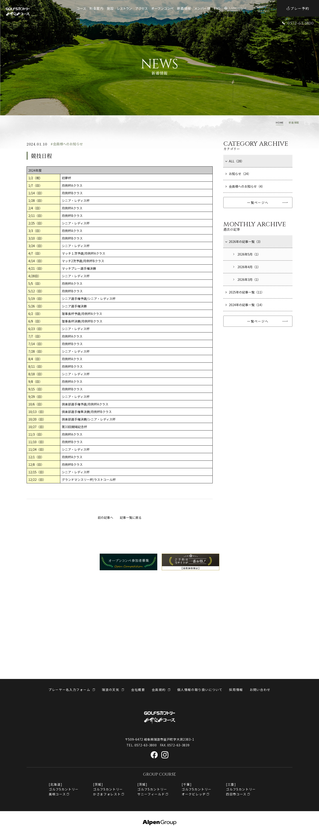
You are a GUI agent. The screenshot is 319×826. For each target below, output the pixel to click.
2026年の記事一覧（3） (244, 241)
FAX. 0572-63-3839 (175, 745)
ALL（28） (235, 161)
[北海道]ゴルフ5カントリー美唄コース (64, 789)
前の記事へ (105, 517)
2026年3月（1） (246, 279)
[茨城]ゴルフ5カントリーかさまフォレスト (108, 789)
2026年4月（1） (246, 267)
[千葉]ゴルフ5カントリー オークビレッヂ (197, 789)
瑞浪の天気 (110, 689)
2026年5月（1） (246, 254)
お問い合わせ (260, 689)
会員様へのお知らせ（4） (245, 186)
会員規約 (159, 689)
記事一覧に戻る (131, 517)
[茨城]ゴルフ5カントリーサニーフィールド (152, 789)
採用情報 (236, 689)
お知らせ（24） (238, 173)
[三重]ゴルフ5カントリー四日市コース (241, 789)
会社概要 (138, 689)
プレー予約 (297, 8)
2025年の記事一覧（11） (245, 292)
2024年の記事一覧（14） (245, 305)
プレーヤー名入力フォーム (69, 689)
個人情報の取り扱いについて (199, 689)
